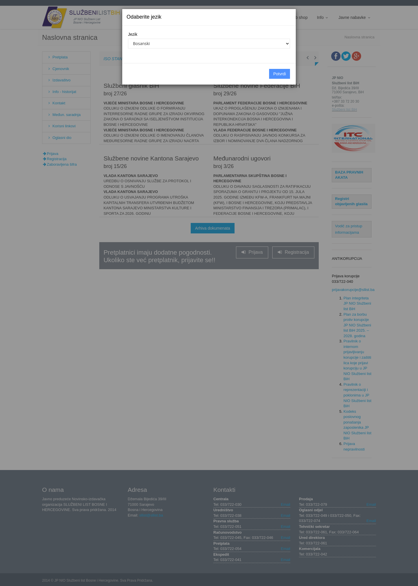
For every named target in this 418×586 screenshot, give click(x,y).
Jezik (132, 34)
